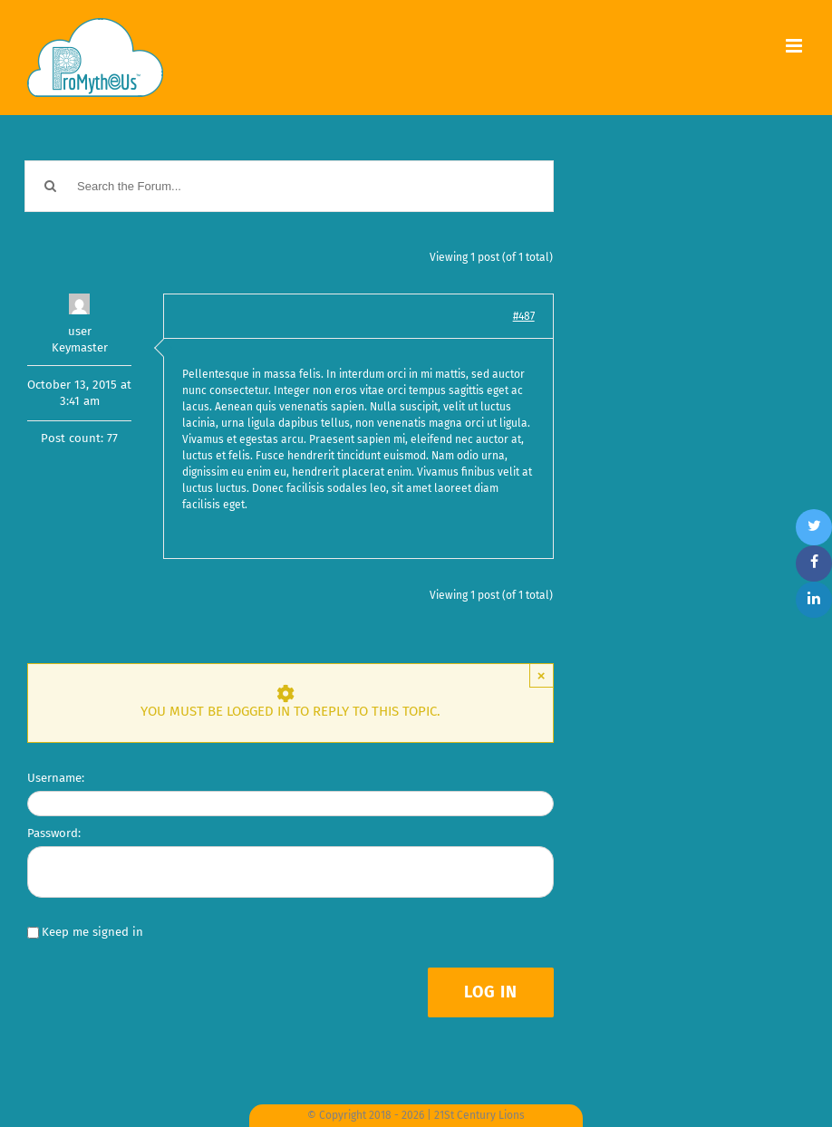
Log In (491, 992)
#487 (524, 316)
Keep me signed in (92, 932)
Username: (55, 778)
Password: (54, 833)
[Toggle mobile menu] (795, 45)
